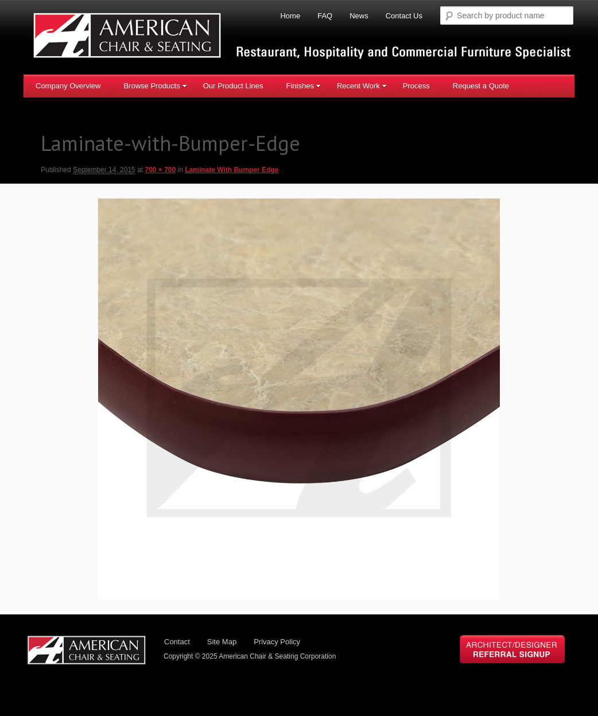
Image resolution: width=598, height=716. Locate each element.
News (359, 15)
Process (416, 85)
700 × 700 (160, 170)
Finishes (303, 85)
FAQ (324, 15)
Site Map (221, 641)
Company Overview (68, 85)
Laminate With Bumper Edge (231, 170)
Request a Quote (481, 85)
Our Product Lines (233, 85)
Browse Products (155, 85)
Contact (177, 641)
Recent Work (362, 85)
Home (290, 15)
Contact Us (404, 15)
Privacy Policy (277, 641)
